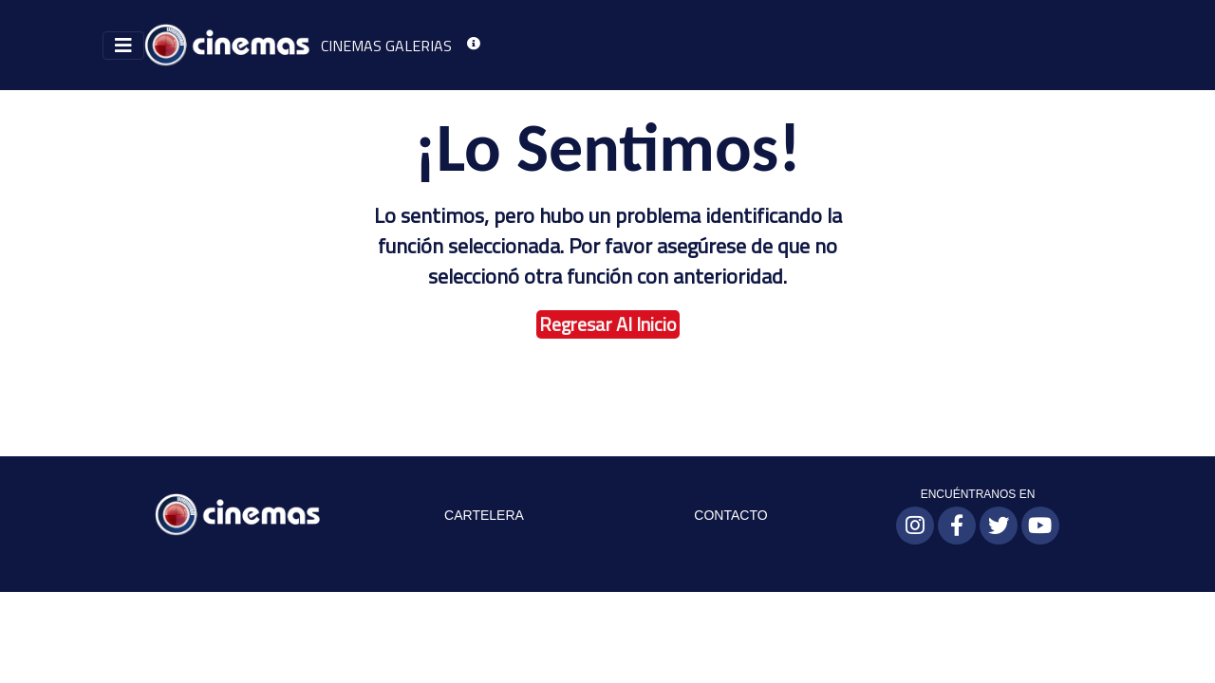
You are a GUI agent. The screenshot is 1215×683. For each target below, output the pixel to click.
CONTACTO (730, 515)
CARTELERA (484, 515)
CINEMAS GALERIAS (386, 45)
